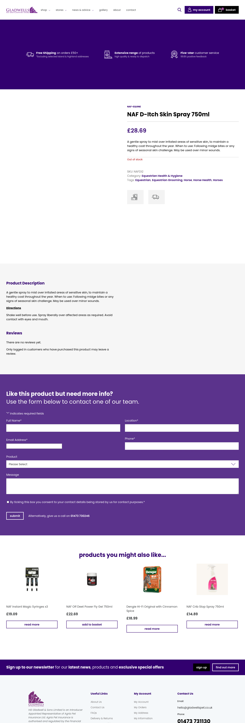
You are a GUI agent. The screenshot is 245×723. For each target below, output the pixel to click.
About (117, 10)
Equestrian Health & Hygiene (162, 176)
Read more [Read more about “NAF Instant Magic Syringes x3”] (32, 624)
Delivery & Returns (102, 718)
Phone (130, 439)
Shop (44, 10)
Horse (188, 180)
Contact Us (97, 707)
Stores (59, 10)
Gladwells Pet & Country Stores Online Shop (22, 10)
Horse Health (202, 180)
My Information (143, 718)
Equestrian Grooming (167, 180)
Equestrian (143, 180)
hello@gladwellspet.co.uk (194, 707)
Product (11, 457)
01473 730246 (80, 516)
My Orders (140, 707)
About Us (96, 702)
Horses (218, 180)
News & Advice (81, 10)
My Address (141, 713)
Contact (131, 10)
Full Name (14, 420)
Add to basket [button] (92, 624)
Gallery (103, 10)
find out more (225, 667)
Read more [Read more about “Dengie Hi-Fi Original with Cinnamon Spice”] (152, 629)
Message (12, 475)
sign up (201, 667)
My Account (141, 702)
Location (131, 420)
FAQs (94, 713)
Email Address (17, 440)
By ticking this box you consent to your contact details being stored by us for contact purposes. (77, 502)
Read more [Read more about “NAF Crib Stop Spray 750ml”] (212, 624)
